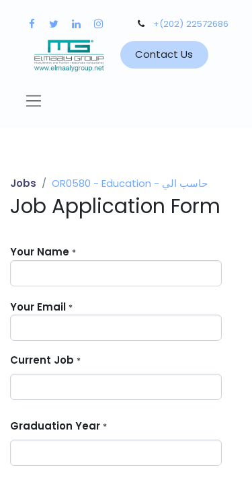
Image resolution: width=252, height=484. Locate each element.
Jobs (23, 183)
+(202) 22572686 (190, 23)
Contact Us (164, 54)
